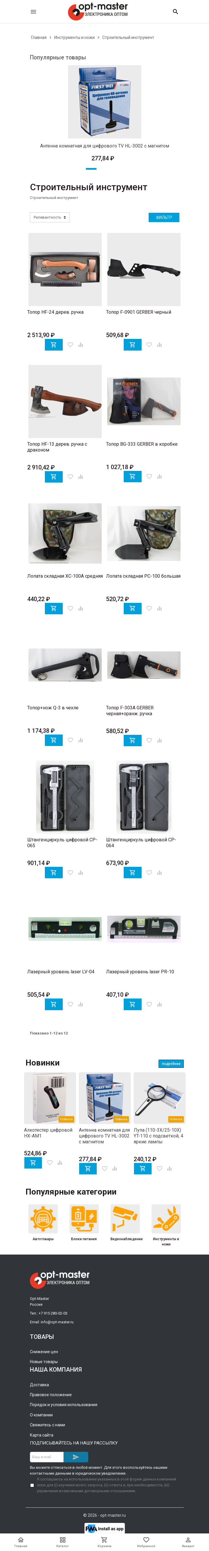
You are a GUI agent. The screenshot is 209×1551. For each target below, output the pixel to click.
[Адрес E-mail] (47, 1457)
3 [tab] (118, 169)
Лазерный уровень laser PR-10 (140, 971)
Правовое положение (51, 1394)
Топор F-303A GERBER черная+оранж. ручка (130, 710)
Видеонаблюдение (125, 1239)
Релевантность (47, 217)
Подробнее (171, 1064)
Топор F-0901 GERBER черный (138, 312)
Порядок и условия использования (63, 1404)
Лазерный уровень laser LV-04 (60, 971)
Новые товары (44, 1361)
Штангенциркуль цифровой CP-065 (62, 842)
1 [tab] (91, 169)
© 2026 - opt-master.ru (104, 1515)
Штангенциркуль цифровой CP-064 (141, 842)
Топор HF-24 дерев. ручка (55, 312)
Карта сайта (41, 1435)
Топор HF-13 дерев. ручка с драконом (57, 447)
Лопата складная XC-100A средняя (65, 576)
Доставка (39, 1384)
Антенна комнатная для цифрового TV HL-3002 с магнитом (104, 146)
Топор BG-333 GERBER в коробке (142, 444)
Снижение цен (44, 1351)
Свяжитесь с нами (47, 1425)
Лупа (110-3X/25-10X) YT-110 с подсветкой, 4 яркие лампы (158, 1136)
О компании (41, 1415)
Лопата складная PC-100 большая (143, 576)
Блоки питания (84, 1239)
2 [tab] (104, 169)
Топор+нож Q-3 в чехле (53, 708)
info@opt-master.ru (57, 1322)
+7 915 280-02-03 (53, 1313)
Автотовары (43, 1239)
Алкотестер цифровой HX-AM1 (48, 1133)
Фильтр (164, 217)
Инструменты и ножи (166, 1241)
